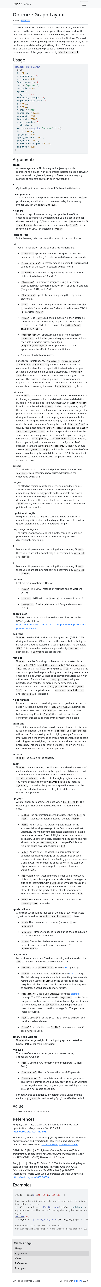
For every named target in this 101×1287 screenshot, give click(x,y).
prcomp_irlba (45, 968)
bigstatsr (75, 993)
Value (18, 1258)
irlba (67, 967)
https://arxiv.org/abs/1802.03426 (60, 1144)
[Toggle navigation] (84, 4)
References (21, 1263)
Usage (18, 1248)
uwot (16, 4)
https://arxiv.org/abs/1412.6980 (30, 1131)
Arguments (21, 1253)
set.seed (19, 1216)
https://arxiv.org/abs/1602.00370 (31, 1177)
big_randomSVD (51, 994)
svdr (55, 974)
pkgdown (78, 1280)
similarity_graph (68, 52)
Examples (20, 1268)
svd (38, 1018)
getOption (35, 128)
